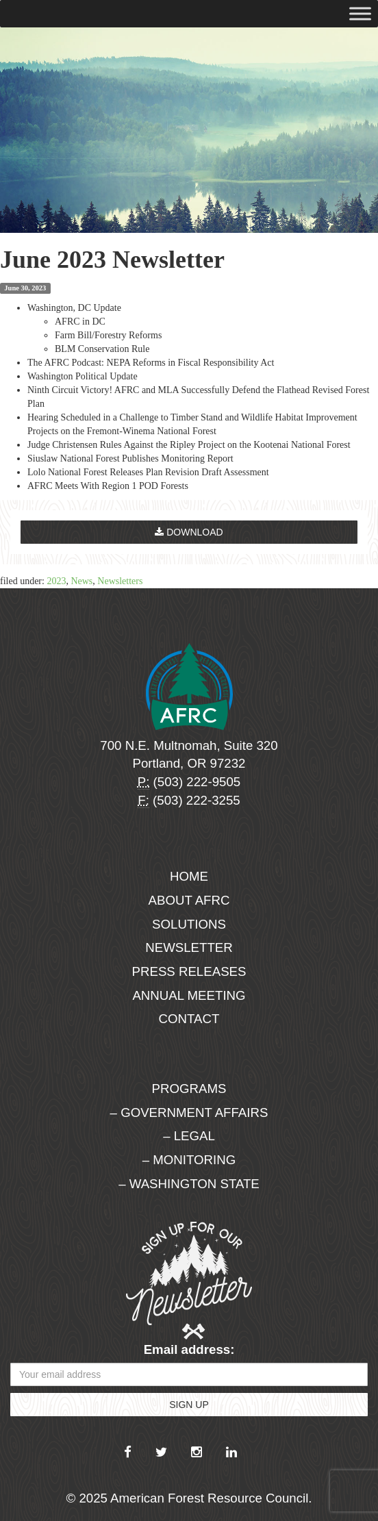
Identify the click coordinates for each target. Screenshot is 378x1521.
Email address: (189, 1349)
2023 (56, 581)
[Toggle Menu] (360, 13)
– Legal (189, 1136)
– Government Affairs (189, 1112)
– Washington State (189, 1184)
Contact (189, 1018)
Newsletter (189, 947)
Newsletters (119, 581)
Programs (189, 1088)
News (81, 581)
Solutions (189, 924)
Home (189, 876)
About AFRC (189, 900)
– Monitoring (189, 1160)
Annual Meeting (188, 995)
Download (189, 532)
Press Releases (189, 971)
